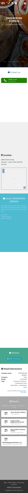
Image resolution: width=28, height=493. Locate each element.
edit (22, 392)
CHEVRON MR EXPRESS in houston (15, 14)
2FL (3, 3)
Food (25, 12)
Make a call (13, 80)
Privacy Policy (20, 482)
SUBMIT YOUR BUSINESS (14, 487)
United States (11, 12)
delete (24, 392)
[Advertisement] (14, 43)
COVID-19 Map (11, 482)
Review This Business (14, 359)
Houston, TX (19, 12)
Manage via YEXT (22, 390)
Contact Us (14, 484)
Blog (5, 482)
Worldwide (4, 12)
